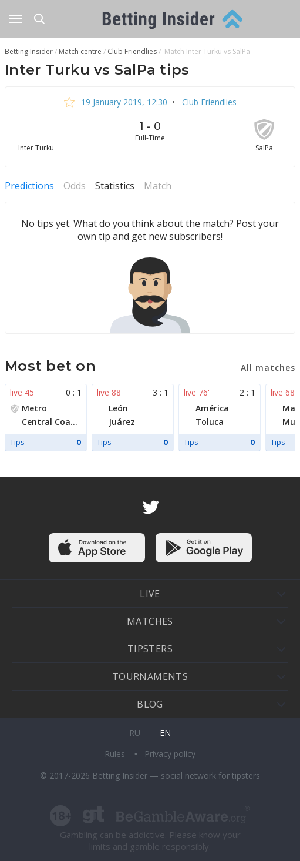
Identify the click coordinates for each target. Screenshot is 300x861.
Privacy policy (169, 753)
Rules (116, 753)
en (165, 732)
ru (134, 732)
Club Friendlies (208, 102)
